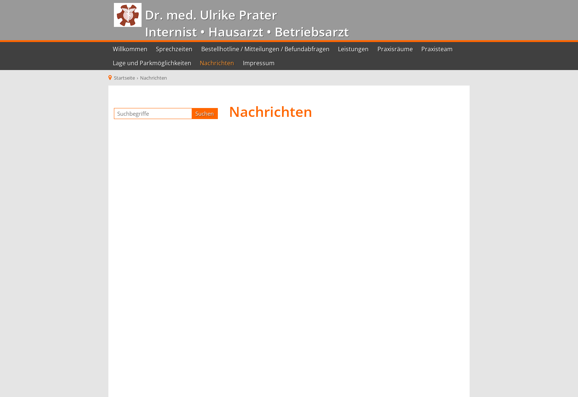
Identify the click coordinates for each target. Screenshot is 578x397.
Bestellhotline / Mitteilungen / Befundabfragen (265, 49)
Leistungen (353, 49)
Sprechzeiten (174, 49)
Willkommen (130, 49)
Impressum (259, 63)
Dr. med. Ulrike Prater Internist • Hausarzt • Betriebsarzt (245, 23)
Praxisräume (395, 49)
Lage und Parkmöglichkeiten (152, 63)
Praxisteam (437, 49)
